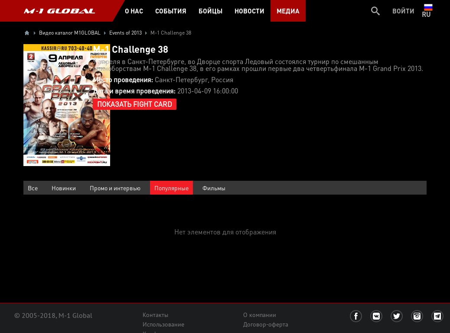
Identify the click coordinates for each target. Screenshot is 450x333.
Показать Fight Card (134, 104)
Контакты (155, 315)
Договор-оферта (265, 324)
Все (33, 188)
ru (428, 11)
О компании (259, 315)
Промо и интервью (115, 188)
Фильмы (213, 188)
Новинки (64, 188)
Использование (163, 324)
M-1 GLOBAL (59, 10)
